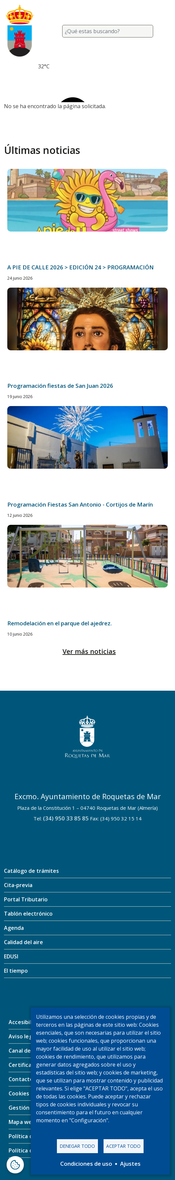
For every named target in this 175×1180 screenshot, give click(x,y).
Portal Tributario (26, 899)
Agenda (14, 928)
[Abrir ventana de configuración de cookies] (15, 1164)
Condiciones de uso (86, 1163)
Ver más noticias (89, 651)
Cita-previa (18, 885)
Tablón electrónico (28, 913)
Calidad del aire (23, 942)
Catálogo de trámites (31, 870)
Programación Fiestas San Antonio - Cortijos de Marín (80, 504)
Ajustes (130, 1163)
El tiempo (16, 970)
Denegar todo (77, 1146)
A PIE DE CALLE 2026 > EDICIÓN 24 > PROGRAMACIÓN (80, 267)
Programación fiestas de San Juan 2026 (60, 385)
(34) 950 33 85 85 (66, 818)
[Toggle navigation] (163, 31)
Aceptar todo (123, 1146)
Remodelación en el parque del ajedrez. (59, 623)
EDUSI (11, 956)
